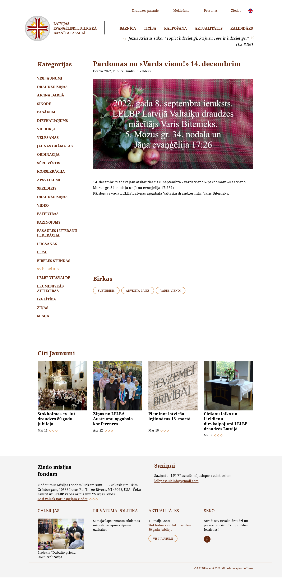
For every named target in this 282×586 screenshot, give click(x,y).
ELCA (42, 258)
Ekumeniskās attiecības (51, 295)
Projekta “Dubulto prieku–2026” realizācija (57, 563)
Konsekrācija (51, 174)
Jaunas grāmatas (55, 148)
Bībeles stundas (54, 267)
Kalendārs (241, 28)
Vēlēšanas (48, 139)
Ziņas (43, 315)
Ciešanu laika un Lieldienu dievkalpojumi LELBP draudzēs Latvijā (225, 430)
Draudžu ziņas (53, 87)
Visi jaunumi (50, 78)
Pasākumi (47, 113)
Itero (249, 576)
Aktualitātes (209, 28)
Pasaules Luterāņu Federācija (58, 238)
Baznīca (128, 28)
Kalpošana (175, 28)
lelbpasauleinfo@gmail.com (176, 489)
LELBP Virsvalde (54, 284)
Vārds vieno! (170, 290)
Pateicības (48, 218)
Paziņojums (49, 227)
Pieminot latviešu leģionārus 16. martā (169, 425)
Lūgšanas (48, 249)
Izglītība (47, 306)
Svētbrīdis (48, 275)
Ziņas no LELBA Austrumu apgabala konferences (113, 427)
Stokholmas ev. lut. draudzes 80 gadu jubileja (57, 427)
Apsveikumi (49, 183)
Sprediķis (47, 192)
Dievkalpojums (53, 122)
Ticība (150, 28)
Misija (44, 324)
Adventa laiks (137, 290)
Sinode (45, 104)
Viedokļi (47, 131)
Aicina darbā (51, 96)
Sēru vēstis (49, 166)
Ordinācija (49, 157)
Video (43, 210)
